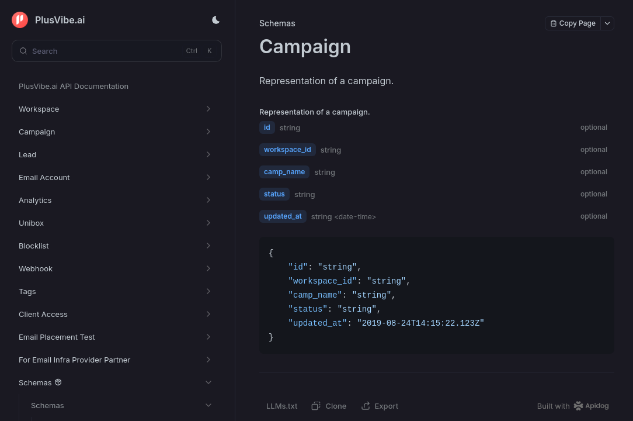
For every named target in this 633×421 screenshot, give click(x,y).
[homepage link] (575, 405)
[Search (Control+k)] (117, 51)
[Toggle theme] (216, 20)
